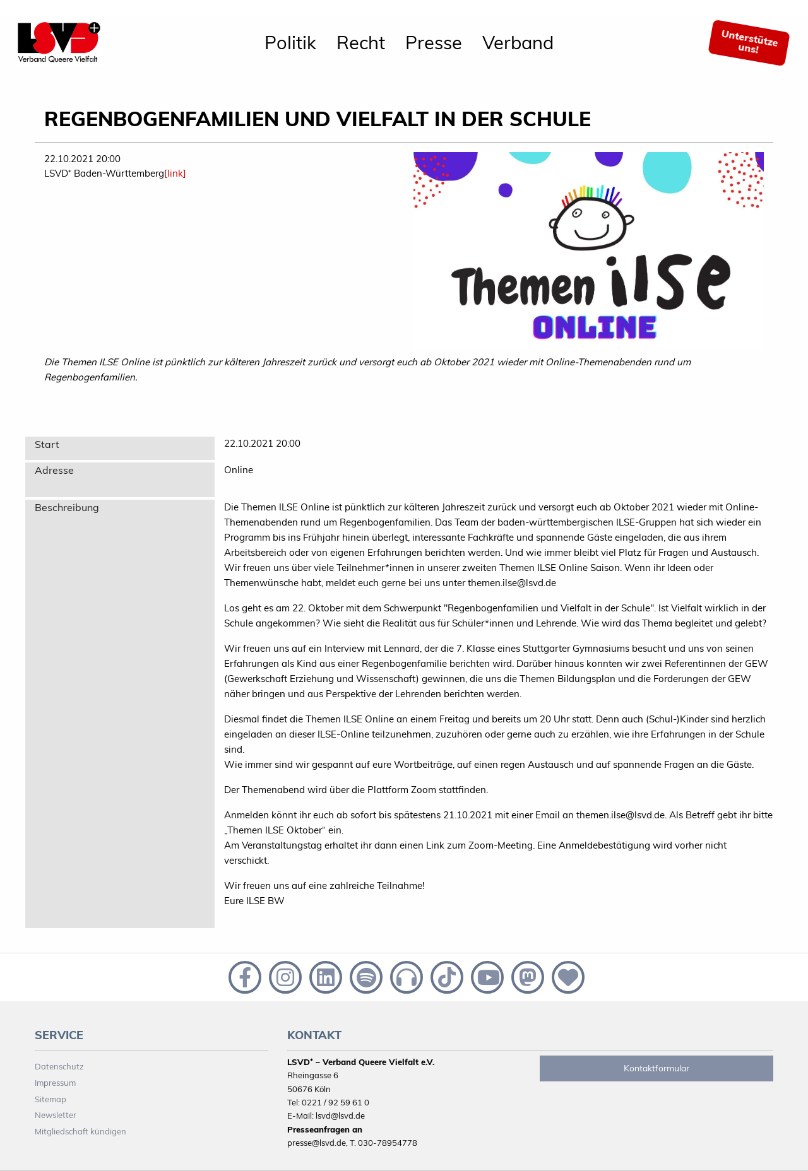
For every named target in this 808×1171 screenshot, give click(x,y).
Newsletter (55, 1115)
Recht (360, 42)
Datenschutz (59, 1066)
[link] (175, 173)
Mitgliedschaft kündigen (80, 1131)
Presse (433, 42)
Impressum (55, 1083)
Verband (518, 42)
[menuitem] (290, 43)
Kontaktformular (656, 1068)
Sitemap (50, 1099)
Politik (290, 42)
